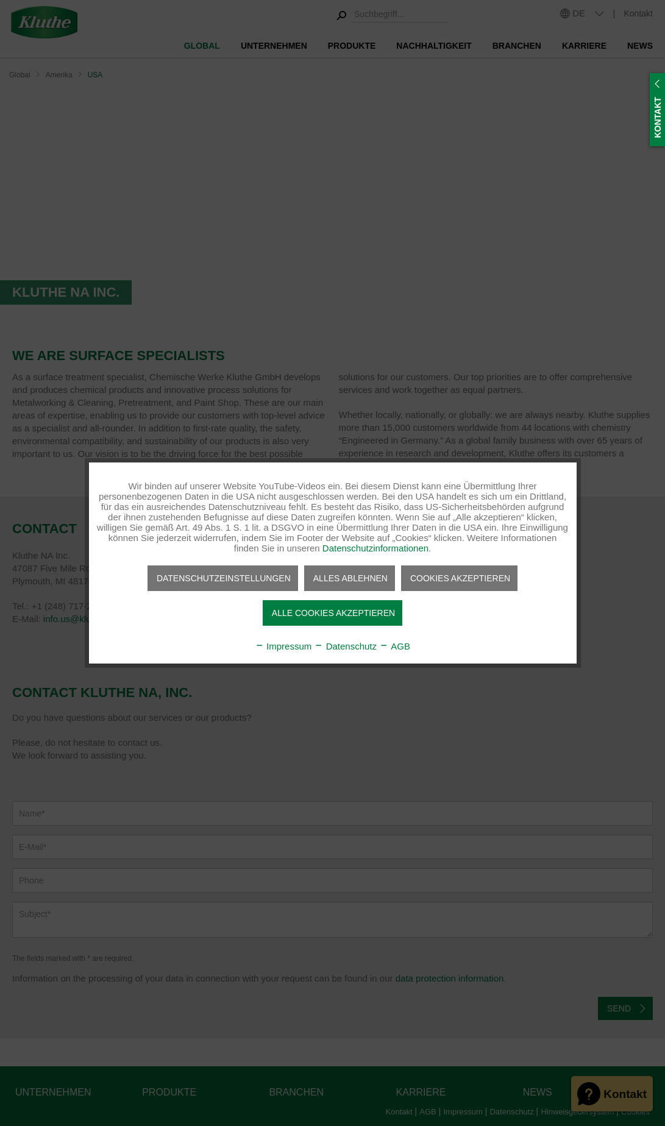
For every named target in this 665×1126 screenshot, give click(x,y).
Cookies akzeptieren (460, 578)
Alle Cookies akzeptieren (333, 613)
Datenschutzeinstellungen (224, 578)
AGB (394, 646)
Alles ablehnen (350, 578)
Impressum (283, 646)
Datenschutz (345, 646)
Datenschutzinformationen (375, 548)
